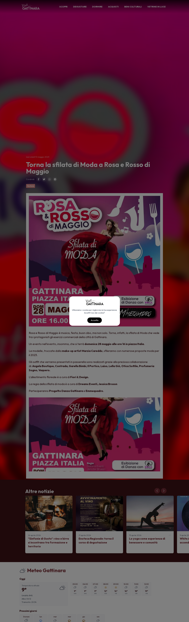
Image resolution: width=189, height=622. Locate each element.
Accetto (95, 320)
